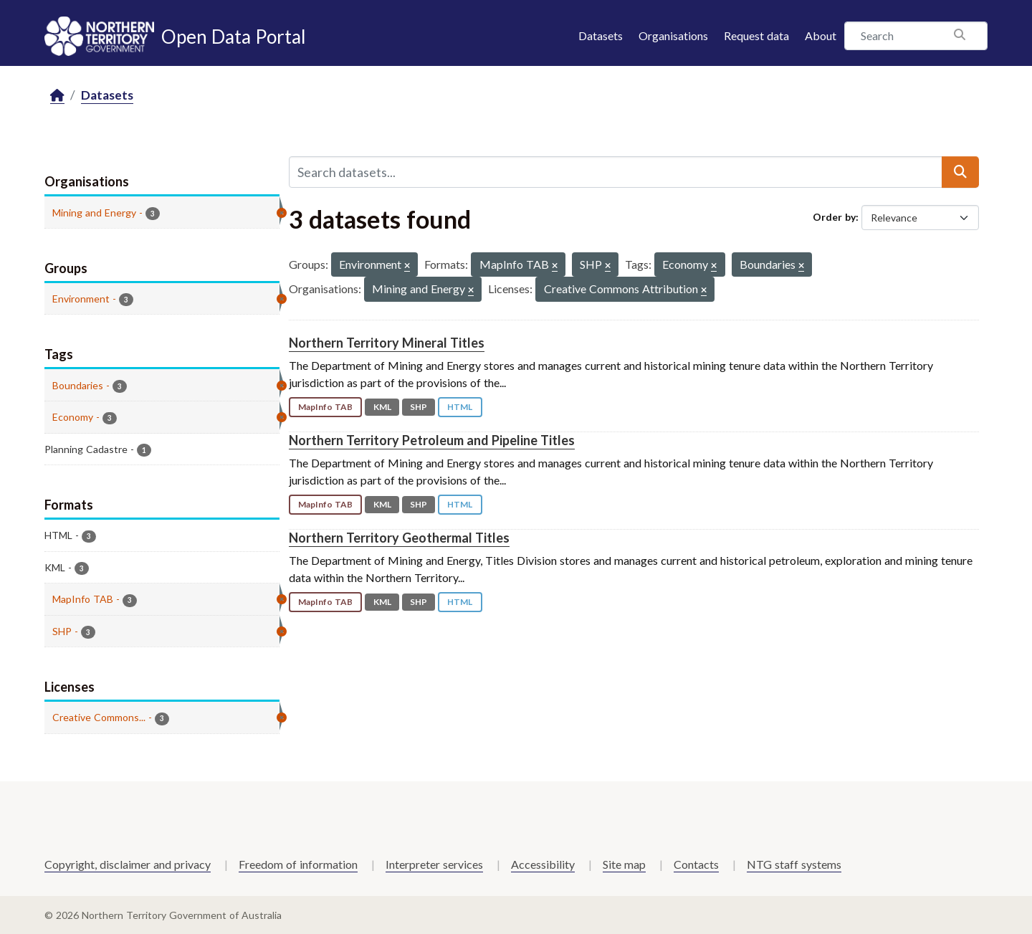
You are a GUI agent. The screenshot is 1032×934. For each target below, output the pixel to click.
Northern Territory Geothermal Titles (399, 537)
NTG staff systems (794, 864)
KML (382, 406)
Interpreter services (434, 864)
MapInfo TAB (325, 406)
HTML (459, 406)
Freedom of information (298, 864)
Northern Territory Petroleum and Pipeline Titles (432, 440)
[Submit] (960, 172)
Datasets (600, 35)
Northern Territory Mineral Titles (386, 343)
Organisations (673, 35)
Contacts (696, 864)
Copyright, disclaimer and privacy (127, 864)
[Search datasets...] (615, 172)
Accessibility (543, 864)
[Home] (57, 95)
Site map (624, 864)
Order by (834, 217)
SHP (418, 406)
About (820, 35)
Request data (756, 35)
